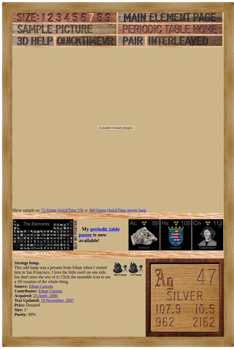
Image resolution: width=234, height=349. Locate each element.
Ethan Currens (41, 286)
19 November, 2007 (57, 300)
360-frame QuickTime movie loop (117, 210)
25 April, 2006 (45, 295)
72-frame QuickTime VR (62, 210)
